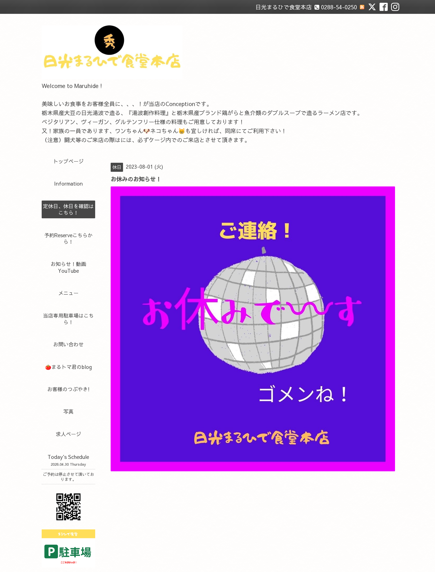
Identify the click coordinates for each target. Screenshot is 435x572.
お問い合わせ (68, 344)
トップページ (68, 161)
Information (68, 183)
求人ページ (68, 433)
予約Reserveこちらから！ (68, 238)
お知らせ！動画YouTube (68, 267)
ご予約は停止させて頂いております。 (68, 476)
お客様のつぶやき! (68, 389)
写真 (68, 411)
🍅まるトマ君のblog (68, 366)
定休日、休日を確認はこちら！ (68, 209)
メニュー (68, 292)
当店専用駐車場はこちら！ (68, 318)
